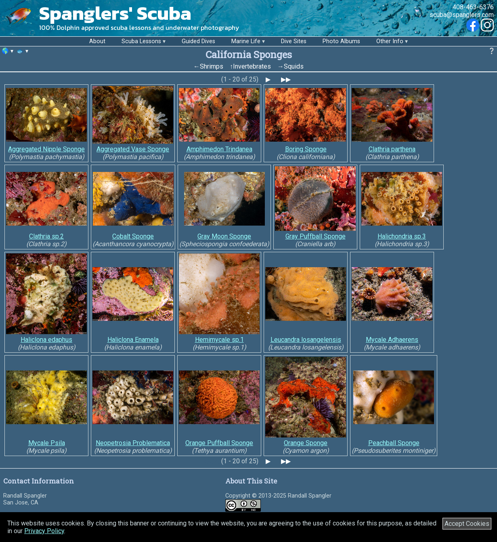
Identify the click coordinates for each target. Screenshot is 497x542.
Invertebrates (252, 66)
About (97, 41)
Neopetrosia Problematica (133, 443)
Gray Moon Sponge (224, 236)
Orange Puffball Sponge (219, 443)
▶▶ (286, 79)
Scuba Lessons (141, 41)
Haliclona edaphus (46, 339)
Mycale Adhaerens (392, 339)
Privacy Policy (44, 531)
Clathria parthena (392, 149)
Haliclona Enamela (133, 339)
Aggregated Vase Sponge (132, 149)
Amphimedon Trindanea (219, 149)
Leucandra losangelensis (306, 339)
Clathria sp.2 (46, 236)
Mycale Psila (46, 443)
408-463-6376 (473, 7)
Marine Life (245, 41)
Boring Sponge (306, 149)
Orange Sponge (305, 443)
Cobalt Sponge (133, 236)
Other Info (389, 41)
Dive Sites (293, 41)
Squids (294, 66)
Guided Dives (198, 41)
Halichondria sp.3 (401, 236)
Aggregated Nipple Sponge (46, 149)
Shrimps (211, 66)
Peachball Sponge (393, 443)
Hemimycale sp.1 (219, 339)
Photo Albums (341, 41)
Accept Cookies (467, 523)
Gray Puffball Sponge (315, 236)
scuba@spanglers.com (462, 15)
